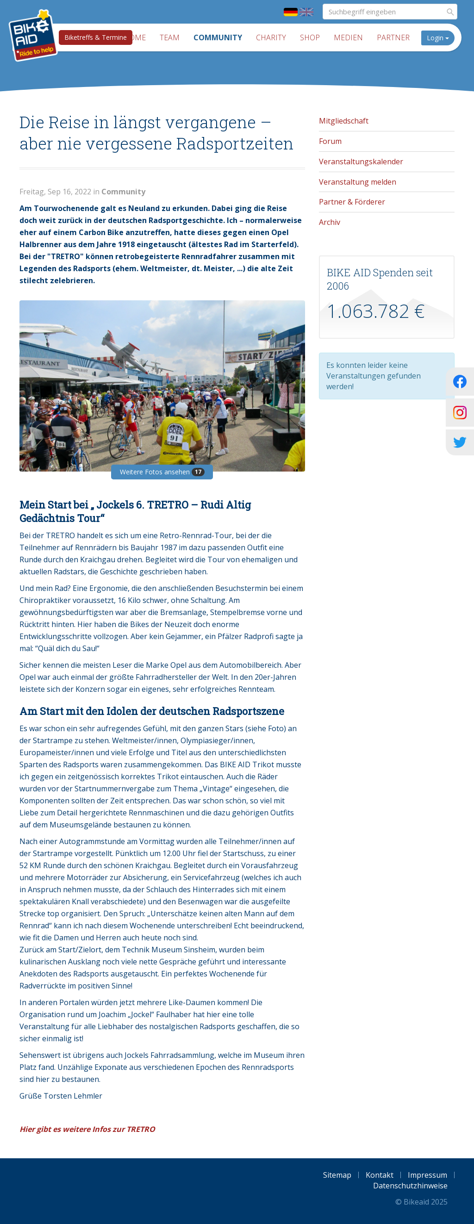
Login (438, 37)
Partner (393, 37)
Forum (330, 141)
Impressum (427, 1175)
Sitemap (337, 1175)
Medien (348, 37)
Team (170, 37)
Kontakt (379, 1175)
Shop (310, 37)
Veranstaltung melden (357, 182)
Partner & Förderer (352, 202)
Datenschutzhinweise (410, 1185)
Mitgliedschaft (343, 121)
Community (217, 37)
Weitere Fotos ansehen (162, 471)
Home (135, 37)
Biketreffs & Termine (95, 37)
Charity (271, 37)
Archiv (329, 222)
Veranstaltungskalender (361, 161)
